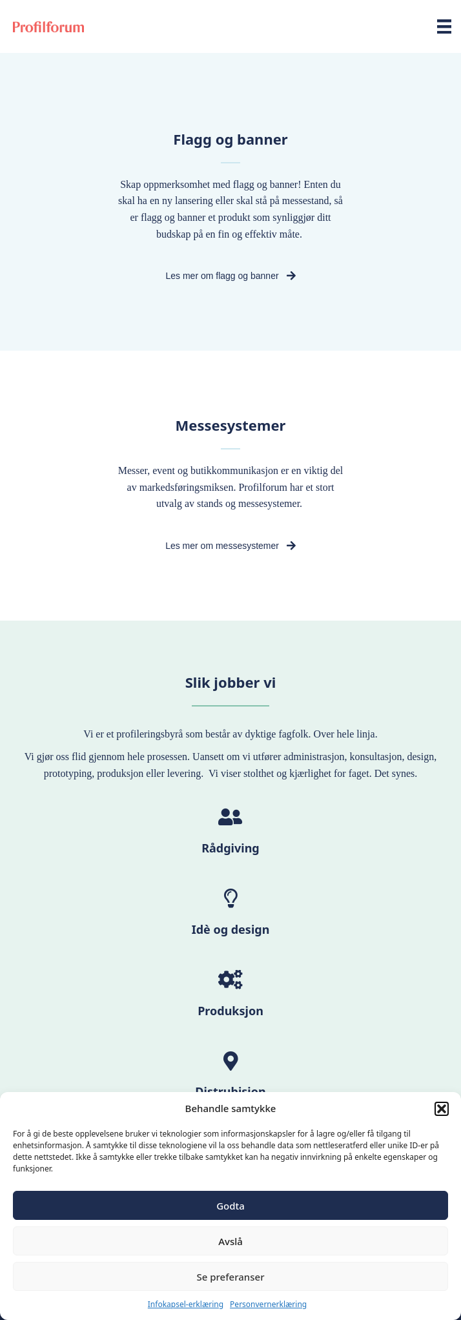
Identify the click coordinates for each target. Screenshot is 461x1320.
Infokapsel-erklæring (185, 1304)
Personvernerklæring (268, 1304)
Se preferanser (231, 1276)
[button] (441, 1108)
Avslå (230, 1241)
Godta (230, 1205)
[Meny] (444, 26)
